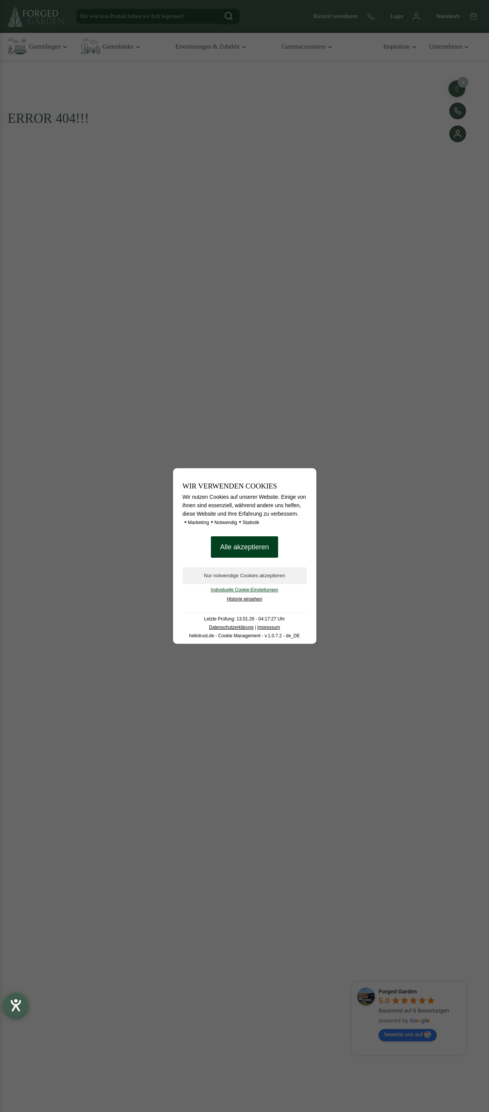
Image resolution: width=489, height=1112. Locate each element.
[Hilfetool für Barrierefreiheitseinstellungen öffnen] (16, 1005)
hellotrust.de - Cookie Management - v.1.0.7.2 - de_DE (244, 635)
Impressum (268, 627)
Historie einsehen (244, 599)
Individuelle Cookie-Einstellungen (245, 590)
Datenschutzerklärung (231, 627)
